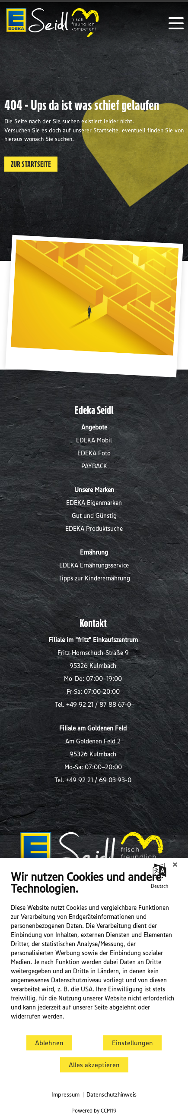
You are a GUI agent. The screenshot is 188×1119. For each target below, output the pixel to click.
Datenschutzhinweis (111, 1094)
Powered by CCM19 (94, 1110)
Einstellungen (132, 1043)
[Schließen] (175, 864)
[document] (94, 951)
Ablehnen (49, 1043)
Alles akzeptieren (94, 1065)
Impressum (65, 1094)
